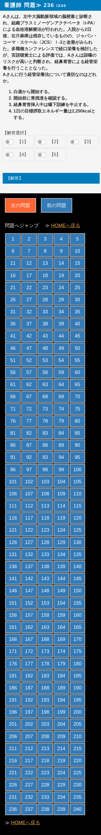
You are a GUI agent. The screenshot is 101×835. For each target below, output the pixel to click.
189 (61, 688)
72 (29, 409)
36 (13, 323)
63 (45, 384)
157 (29, 615)
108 (45, 493)
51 (13, 360)
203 (45, 724)
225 (77, 772)
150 (77, 590)
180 (77, 663)
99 (61, 469)
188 (45, 688)
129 (61, 542)
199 (61, 712)
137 (29, 566)
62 (29, 384)
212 (29, 748)
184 (61, 675)
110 (77, 493)
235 (77, 797)
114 (61, 506)
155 (77, 603)
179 (61, 663)
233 (45, 797)
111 (13, 506)
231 (13, 797)
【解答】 (14, 178)
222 (29, 772)
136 (13, 566)
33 (45, 311)
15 (77, 263)
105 (77, 481)
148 (45, 590)
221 (13, 772)
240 (77, 809)
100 (77, 469)
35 (77, 311)
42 (29, 336)
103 (45, 481)
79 (61, 421)
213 (45, 748)
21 (13, 287)
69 (61, 396)
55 (77, 360)
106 (13, 493)
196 (13, 712)
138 (45, 566)
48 (45, 348)
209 (61, 736)
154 (61, 603)
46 (13, 348)
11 (13, 263)
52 (29, 360)
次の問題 (20, 205)
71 (13, 409)
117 (29, 518)
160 (77, 615)
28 (45, 299)
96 (13, 469)
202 (29, 724)
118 (45, 518)
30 (77, 299)
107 (29, 493)
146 (13, 590)
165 (77, 627)
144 (61, 578)
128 (45, 542)
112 (29, 506)
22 (29, 287)
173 (45, 651)
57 (29, 372)
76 (13, 421)
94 (61, 457)
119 (61, 518)
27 (29, 299)
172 (29, 651)
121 (13, 530)
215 (77, 748)
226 (13, 784)
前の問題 (56, 205)
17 (29, 275)
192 (29, 700)
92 (29, 457)
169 (61, 639)
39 (61, 323)
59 (61, 372)
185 (77, 675)
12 (29, 263)
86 (13, 445)
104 (61, 481)
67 (29, 396)
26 (13, 299)
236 (13, 809)
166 (13, 639)
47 (29, 348)
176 (13, 663)
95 (77, 457)
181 (13, 675)
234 (61, 797)
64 (61, 384)
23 (45, 287)
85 (77, 433)
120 (77, 518)
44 (61, 336)
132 (29, 554)
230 (77, 784)
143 (45, 578)
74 (61, 409)
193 (45, 700)
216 (13, 760)
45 (77, 336)
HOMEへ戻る (65, 225)
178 (45, 663)
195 (77, 700)
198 (45, 712)
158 (45, 615)
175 (77, 651)
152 (29, 603)
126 (13, 542)
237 (29, 809)
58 (45, 372)
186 (13, 688)
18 (45, 275)
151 (13, 603)
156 (13, 615)
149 (61, 590)
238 (45, 809)
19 (61, 275)
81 (13, 433)
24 (61, 287)
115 (77, 506)
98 (45, 469)
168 (45, 639)
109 (61, 493)
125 (77, 530)
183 (45, 675)
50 (77, 348)
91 (13, 457)
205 (77, 724)
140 (77, 566)
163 (45, 627)
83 (45, 433)
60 (77, 372)
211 (13, 748)
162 (29, 627)
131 (13, 554)
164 (61, 627)
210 (77, 736)
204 (61, 724)
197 (29, 712)
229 (61, 784)
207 (29, 736)
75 (77, 409)
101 (13, 481)
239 (61, 809)
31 (13, 311)
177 (29, 663)
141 (13, 578)
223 (45, 772)
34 (61, 311)
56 (13, 372)
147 (29, 590)
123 (45, 530)
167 (29, 639)
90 (77, 445)
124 (61, 530)
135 (77, 554)
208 (45, 736)
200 (77, 712)
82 (29, 433)
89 (61, 445)
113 (45, 506)
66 (13, 396)
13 (45, 263)
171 (13, 651)
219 (61, 760)
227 (29, 784)
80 (77, 421)
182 (29, 675)
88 (45, 445)
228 (45, 784)
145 (77, 578)
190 (77, 688)
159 (61, 615)
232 (29, 797)
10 (77, 251)
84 (61, 433)
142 (29, 578)
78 (45, 421)
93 (45, 457)
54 (61, 360)
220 (77, 760)
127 (29, 542)
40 (77, 323)
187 (29, 688)
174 (61, 651)
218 (45, 760)
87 (29, 445)
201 (13, 724)
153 (45, 603)
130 (77, 542)
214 (61, 748)
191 (13, 700)
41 (13, 336)
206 (13, 736)
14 (61, 263)
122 (29, 530)
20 (77, 275)
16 (13, 275)
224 (61, 772)
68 (45, 396)
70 (77, 396)
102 (29, 481)
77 (29, 421)
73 (45, 409)
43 (45, 336)
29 (61, 299)
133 (45, 554)
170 (77, 639)
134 (61, 554)
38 (45, 323)
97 (29, 469)
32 (29, 311)
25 (77, 287)
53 (45, 360)
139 (61, 566)
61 (13, 384)
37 (29, 323)
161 (13, 627)
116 (13, 518)
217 (29, 760)
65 (77, 384)
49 (61, 348)
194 (61, 700)
